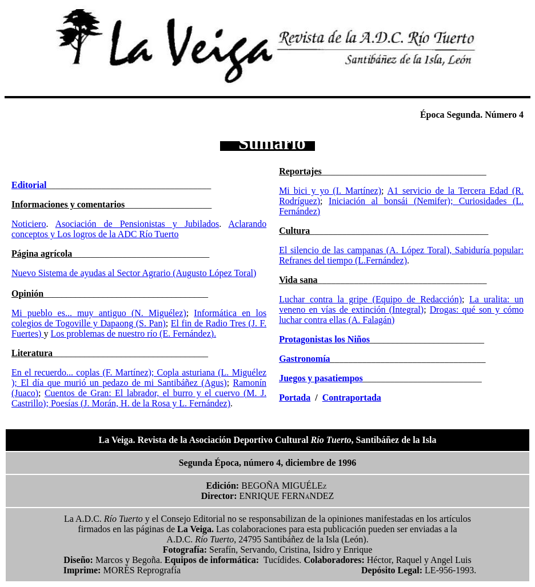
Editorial (28, 185)
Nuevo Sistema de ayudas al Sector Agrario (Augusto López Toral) (133, 273)
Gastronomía (304, 359)
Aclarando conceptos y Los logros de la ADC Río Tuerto (138, 229)
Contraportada (351, 397)
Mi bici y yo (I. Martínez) (330, 190)
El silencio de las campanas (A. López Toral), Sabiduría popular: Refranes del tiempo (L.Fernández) (401, 255)
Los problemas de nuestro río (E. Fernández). (133, 333)
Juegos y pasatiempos (321, 378)
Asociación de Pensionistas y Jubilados (137, 224)
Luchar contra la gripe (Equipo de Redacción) (370, 299)
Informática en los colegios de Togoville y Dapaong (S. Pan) (138, 318)
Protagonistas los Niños (324, 339)
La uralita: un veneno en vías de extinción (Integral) (401, 304)
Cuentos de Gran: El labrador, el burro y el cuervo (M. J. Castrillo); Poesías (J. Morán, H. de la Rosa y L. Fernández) (138, 398)
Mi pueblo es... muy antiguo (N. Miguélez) (98, 313)
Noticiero (28, 224)
